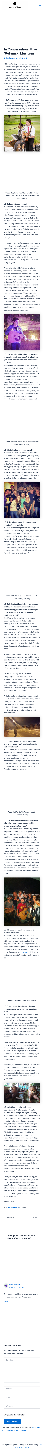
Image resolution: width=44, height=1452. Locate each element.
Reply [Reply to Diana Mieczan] (6, 1301)
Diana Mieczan (14, 1285)
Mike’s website (13, 1207)
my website (24, 952)
